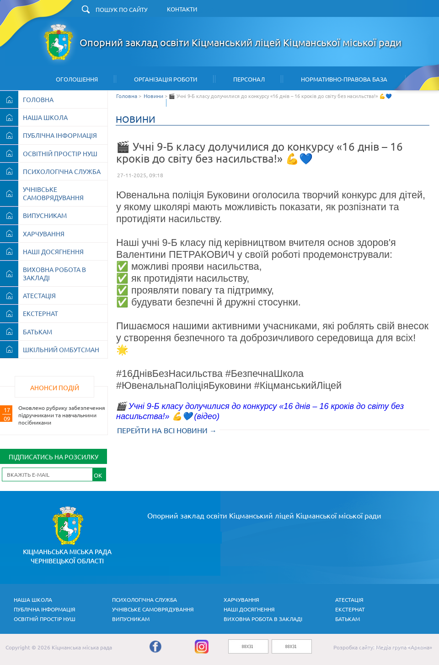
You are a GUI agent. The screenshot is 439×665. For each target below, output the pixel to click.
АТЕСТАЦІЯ (39, 295)
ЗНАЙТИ (209, 11)
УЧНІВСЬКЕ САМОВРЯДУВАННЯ (53, 193)
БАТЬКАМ (37, 331)
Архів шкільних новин (221, 103)
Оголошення (77, 79)
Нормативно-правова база (344, 79)
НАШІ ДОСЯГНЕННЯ (53, 251)
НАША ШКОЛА (45, 117)
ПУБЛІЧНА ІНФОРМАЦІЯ (60, 135)
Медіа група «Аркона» (404, 647)
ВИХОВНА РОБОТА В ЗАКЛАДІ (54, 273)
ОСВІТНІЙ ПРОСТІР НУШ (60, 153)
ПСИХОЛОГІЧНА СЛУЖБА (62, 171)
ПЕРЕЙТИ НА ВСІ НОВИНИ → (167, 430)
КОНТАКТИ (182, 9)
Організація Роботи (165, 79)
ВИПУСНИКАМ (45, 215)
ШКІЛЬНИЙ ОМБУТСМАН (61, 349)
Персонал (249, 79)
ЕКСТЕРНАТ (40, 313)
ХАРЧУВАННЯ (43, 233)
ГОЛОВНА (38, 99)
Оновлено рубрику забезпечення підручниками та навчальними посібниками (61, 415)
